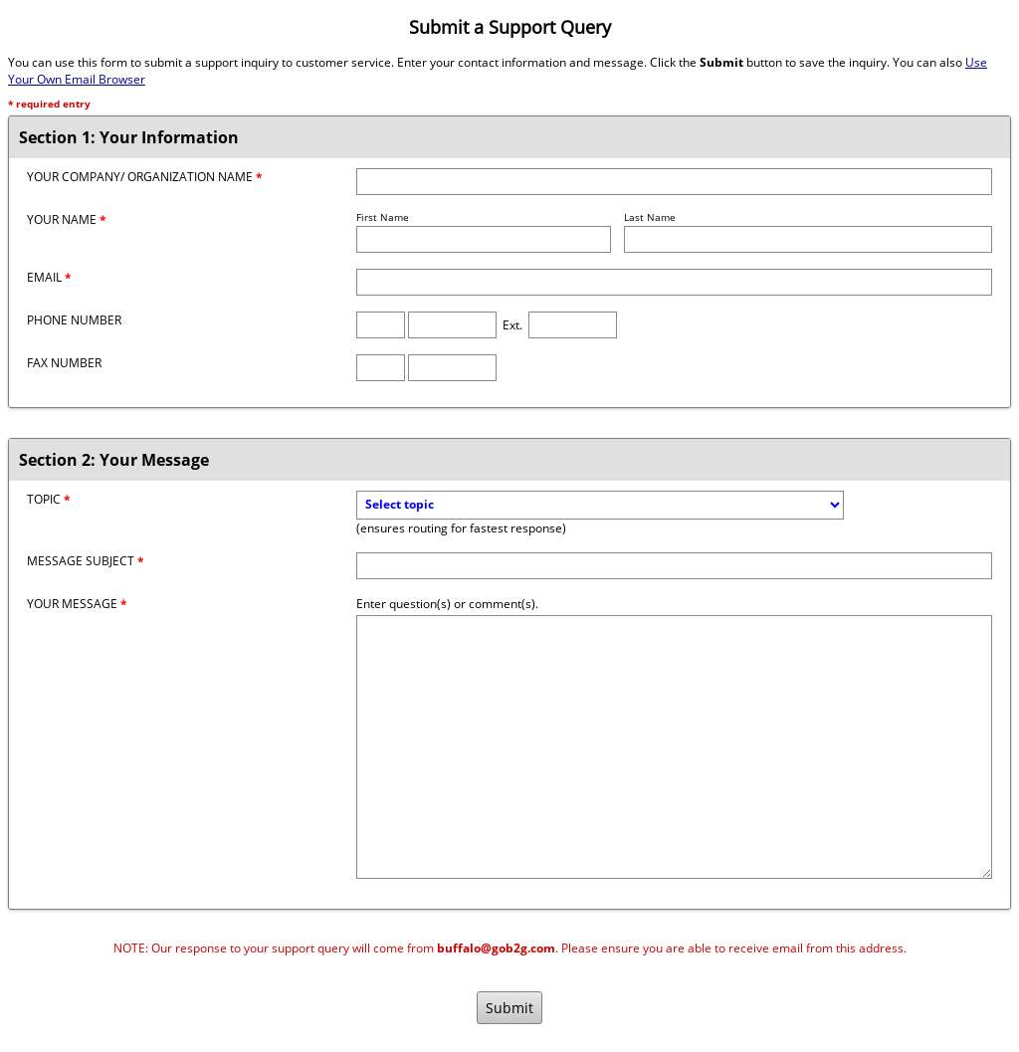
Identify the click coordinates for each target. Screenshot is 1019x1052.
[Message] (674, 747)
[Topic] (600, 505)
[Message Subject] (674, 565)
